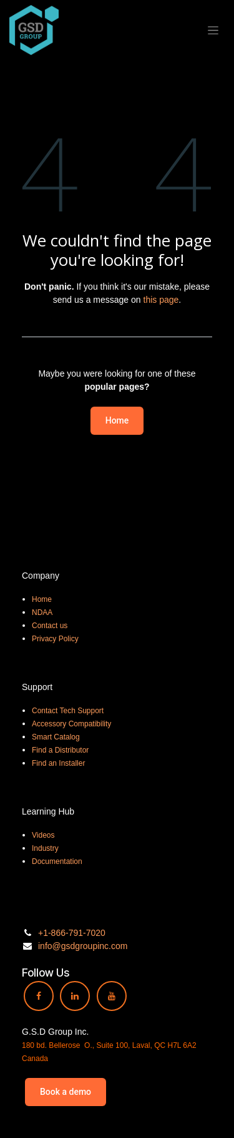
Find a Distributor (60, 750)
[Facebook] (39, 996)
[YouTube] (112, 996)
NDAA (42, 612)
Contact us (49, 625)
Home (117, 420)
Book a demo (65, 1092)
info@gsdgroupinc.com (82, 946)
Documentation (57, 861)
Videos (43, 835)
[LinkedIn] (75, 996)
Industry (45, 848)
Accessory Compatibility (71, 723)
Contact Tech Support (68, 710)
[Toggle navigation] (213, 30)
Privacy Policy (55, 638)
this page (161, 300)
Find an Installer (58, 763)
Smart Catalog (56, 737)
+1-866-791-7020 (71, 933)
